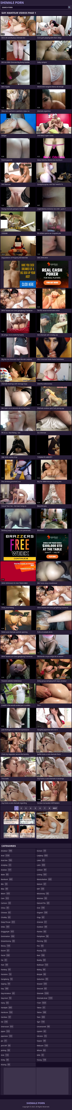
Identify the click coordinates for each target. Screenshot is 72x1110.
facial (5, 955)
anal (5, 855)
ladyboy (42, 855)
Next (55, 808)
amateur (6, 850)
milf (41, 888)
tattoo (41, 1012)
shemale (43, 993)
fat (4, 960)
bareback (7, 879)
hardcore (7, 1012)
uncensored (43, 1026)
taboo (41, 1007)
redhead (42, 964)
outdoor (42, 926)
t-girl (41, 1002)
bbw (4, 888)
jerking (5, 1050)
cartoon (6, 903)
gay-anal (6, 998)
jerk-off (6, 1045)
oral (41, 907)
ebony (5, 945)
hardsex (6, 1017)
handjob (6, 1007)
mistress (42, 898)
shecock (42, 988)
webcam (42, 1045)
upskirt (41, 1031)
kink (5, 1055)
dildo (5, 926)
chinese (6, 912)
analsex (6, 869)
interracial (7, 1026)
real (41, 955)
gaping (5, 983)
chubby (6, 917)
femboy (6, 969)
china (5, 907)
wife (40, 1055)
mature (41, 884)
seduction (43, 979)
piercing (42, 941)
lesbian (42, 869)
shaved (42, 983)
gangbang (7, 979)
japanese (7, 1036)
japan (5, 1031)
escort (5, 950)
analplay (6, 865)
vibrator (42, 1036)
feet (4, 964)
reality (41, 960)
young (41, 1059)
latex (41, 860)
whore (41, 1050)
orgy (41, 917)
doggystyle (7, 931)
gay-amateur (8, 993)
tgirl (41, 1021)
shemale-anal (45, 998)
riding (41, 969)
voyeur (41, 1040)
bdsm (5, 893)
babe (5, 874)
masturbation (44, 879)
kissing (5, 1064)
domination (8, 936)
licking (42, 874)
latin (41, 865)
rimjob (41, 974)
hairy (5, 1002)
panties (41, 931)
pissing (41, 950)
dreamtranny (8, 941)
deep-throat (8, 922)
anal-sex (6, 860)
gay (5, 988)
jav (4, 1040)
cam (5, 898)
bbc (4, 884)
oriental (42, 922)
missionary (43, 893)
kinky (5, 1059)
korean (41, 850)
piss (40, 945)
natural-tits (43, 903)
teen (41, 1017)
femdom (6, 974)
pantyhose (43, 936)
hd (4, 1021)
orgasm (42, 912)
